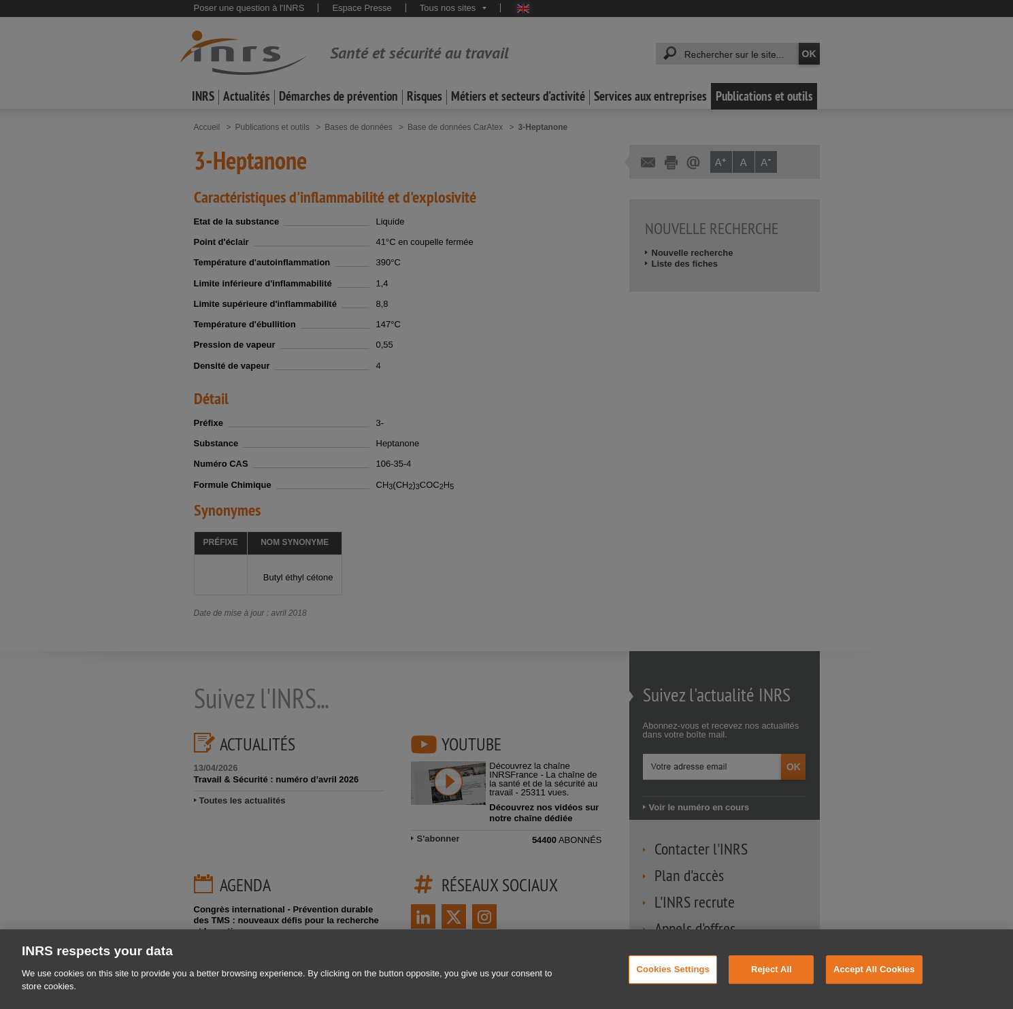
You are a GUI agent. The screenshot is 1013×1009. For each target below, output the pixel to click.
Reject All (771, 985)
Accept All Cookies (874, 985)
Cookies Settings (673, 985)
